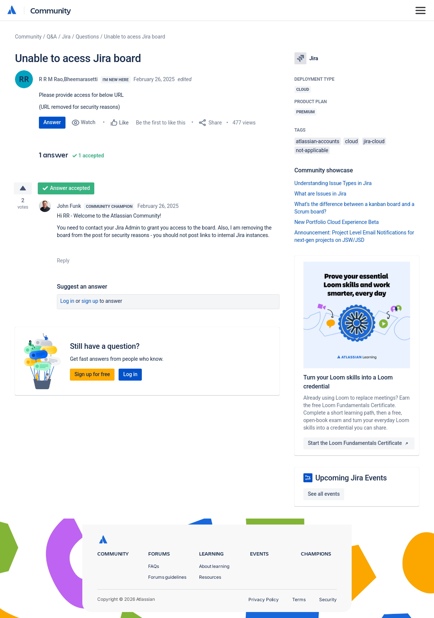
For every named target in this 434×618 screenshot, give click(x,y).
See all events (324, 494)
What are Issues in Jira (320, 194)
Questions (87, 37)
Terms (299, 599)
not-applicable (312, 150)
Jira (66, 37)
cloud (351, 141)
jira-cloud (374, 141)
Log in (67, 301)
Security (328, 599)
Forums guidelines (167, 577)
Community (50, 10)
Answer (52, 122)
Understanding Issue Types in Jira (333, 183)
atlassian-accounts (317, 141)
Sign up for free (92, 375)
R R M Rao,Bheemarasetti (68, 79)
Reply (63, 261)
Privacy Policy (263, 599)
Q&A (52, 37)
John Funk (69, 206)
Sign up (90, 301)
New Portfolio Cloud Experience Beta (336, 222)
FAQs (153, 566)
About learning (214, 566)
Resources (210, 577)
